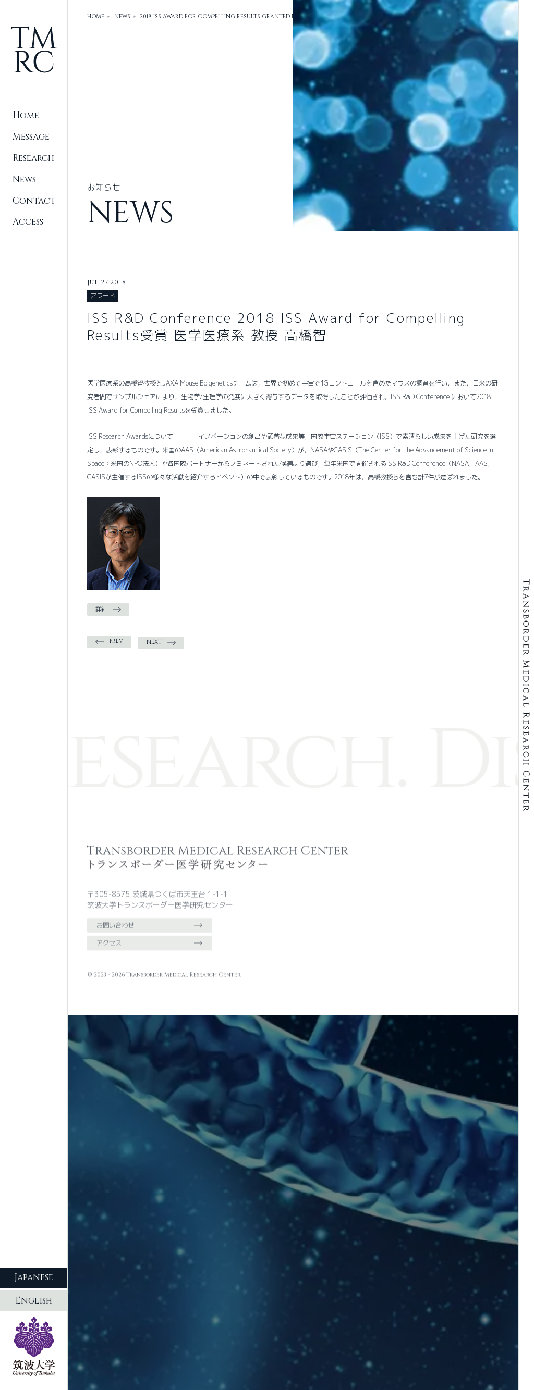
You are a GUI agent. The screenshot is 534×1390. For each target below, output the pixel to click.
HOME (95, 16)
